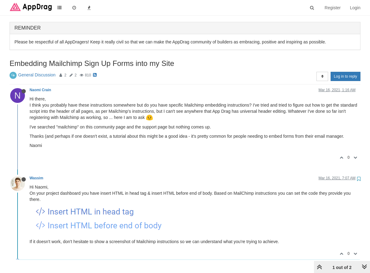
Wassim (36, 178)
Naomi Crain (40, 90)
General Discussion (36, 74)
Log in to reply (345, 76)
